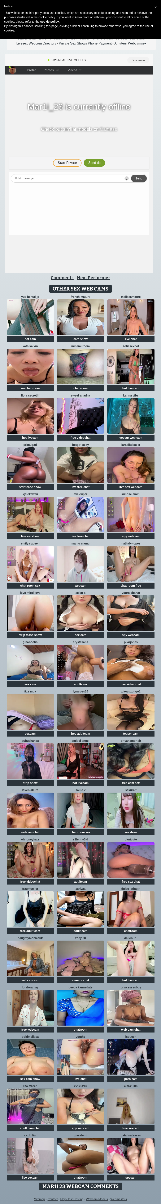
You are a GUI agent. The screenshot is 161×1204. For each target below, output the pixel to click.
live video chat (131, 684)
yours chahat (131, 592)
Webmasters (118, 1199)
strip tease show (30, 635)
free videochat (81, 437)
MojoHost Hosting (71, 1199)
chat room (80, 388)
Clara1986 (131, 1086)
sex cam (80, 635)
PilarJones (131, 642)
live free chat (80, 487)
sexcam (30, 733)
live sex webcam (130, 487)
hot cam (30, 339)
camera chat (80, 980)
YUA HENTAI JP (30, 296)
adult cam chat (30, 1128)
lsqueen (130, 1036)
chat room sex (30, 585)
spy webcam (130, 536)
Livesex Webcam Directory (36, 43)
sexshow (131, 832)
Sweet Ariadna (80, 395)
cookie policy (49, 21)
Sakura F (130, 790)
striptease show (30, 487)
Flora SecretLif (30, 395)
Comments (62, 277)
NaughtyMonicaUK (30, 938)
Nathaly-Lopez (130, 543)
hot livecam (30, 437)
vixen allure (30, 790)
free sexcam (130, 1128)
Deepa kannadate (80, 987)
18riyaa (80, 888)
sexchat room (30, 388)
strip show (30, 783)
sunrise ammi (130, 494)
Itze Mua (30, 691)
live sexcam (30, 1177)
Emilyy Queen (30, 543)
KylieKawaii (30, 494)
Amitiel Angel (81, 740)
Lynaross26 (80, 691)
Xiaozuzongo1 (131, 691)
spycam (130, 1177)
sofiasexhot (131, 346)
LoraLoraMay (30, 987)
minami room (80, 346)
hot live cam (130, 388)
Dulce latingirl (130, 888)
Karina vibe (130, 395)
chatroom (131, 931)
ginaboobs (30, 642)
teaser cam (130, 733)
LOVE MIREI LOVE (30, 592)
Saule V (80, 790)
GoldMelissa (30, 1036)
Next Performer (93, 277)
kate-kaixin (30, 346)
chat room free (131, 585)
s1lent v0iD (80, 839)
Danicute (131, 839)
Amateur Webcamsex (130, 43)
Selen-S (80, 592)
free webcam (30, 1029)
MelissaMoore (131, 296)
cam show (80, 339)
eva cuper (80, 494)
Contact (53, 1199)
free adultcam (80, 733)
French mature (80, 296)
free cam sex (131, 783)
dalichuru (130, 938)
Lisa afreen (30, 1086)
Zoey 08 (80, 938)
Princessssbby (131, 987)
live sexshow (30, 536)
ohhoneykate (30, 839)
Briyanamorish (131, 740)
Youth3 (80, 1036)
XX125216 (80, 1086)
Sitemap (39, 1199)
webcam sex (30, 980)
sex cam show (30, 1079)
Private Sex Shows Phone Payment (85, 43)
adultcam (80, 684)
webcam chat (30, 832)
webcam (80, 585)
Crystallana (80, 642)
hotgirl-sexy (80, 444)
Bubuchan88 (30, 740)
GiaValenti (80, 1135)
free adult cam (30, 931)
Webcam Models (97, 1199)
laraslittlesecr (130, 444)
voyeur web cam (130, 437)
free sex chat (131, 881)
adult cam (80, 931)
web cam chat (130, 1029)
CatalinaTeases (131, 1135)
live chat (131, 339)
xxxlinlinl (30, 1135)
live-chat (81, 1079)
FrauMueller (30, 888)
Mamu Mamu (80, 543)
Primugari (30, 444)
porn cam (130, 1079)
